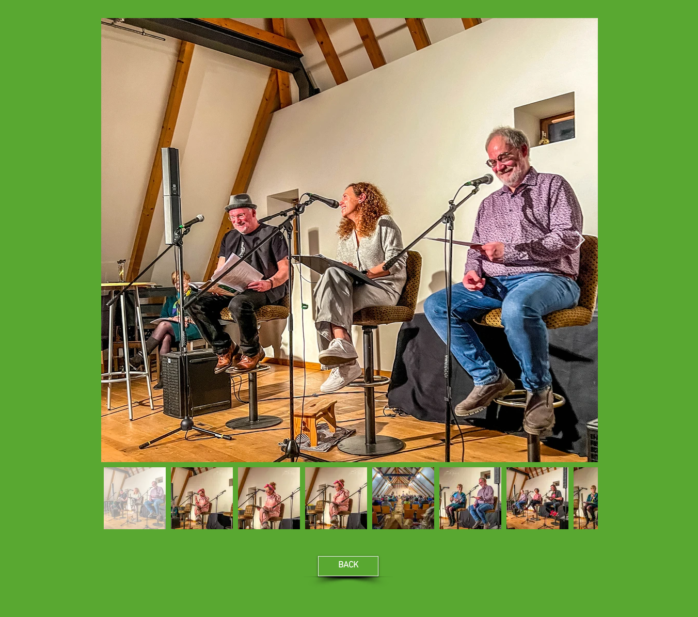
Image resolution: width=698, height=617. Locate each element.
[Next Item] (580, 240)
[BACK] (348, 566)
